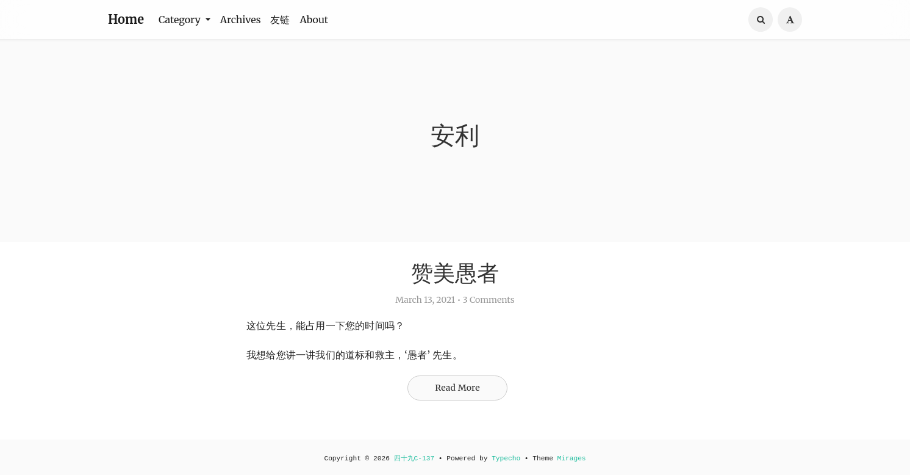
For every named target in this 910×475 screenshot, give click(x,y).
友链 (280, 19)
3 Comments (489, 299)
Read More (457, 387)
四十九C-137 (414, 458)
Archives (240, 19)
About (313, 19)
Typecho (506, 458)
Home (126, 19)
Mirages (571, 458)
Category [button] (181, 19)
